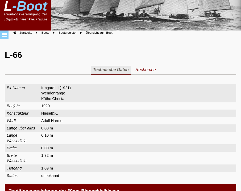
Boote (45, 32)
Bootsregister (68, 32)
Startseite (25, 32)
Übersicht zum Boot (99, 32)
